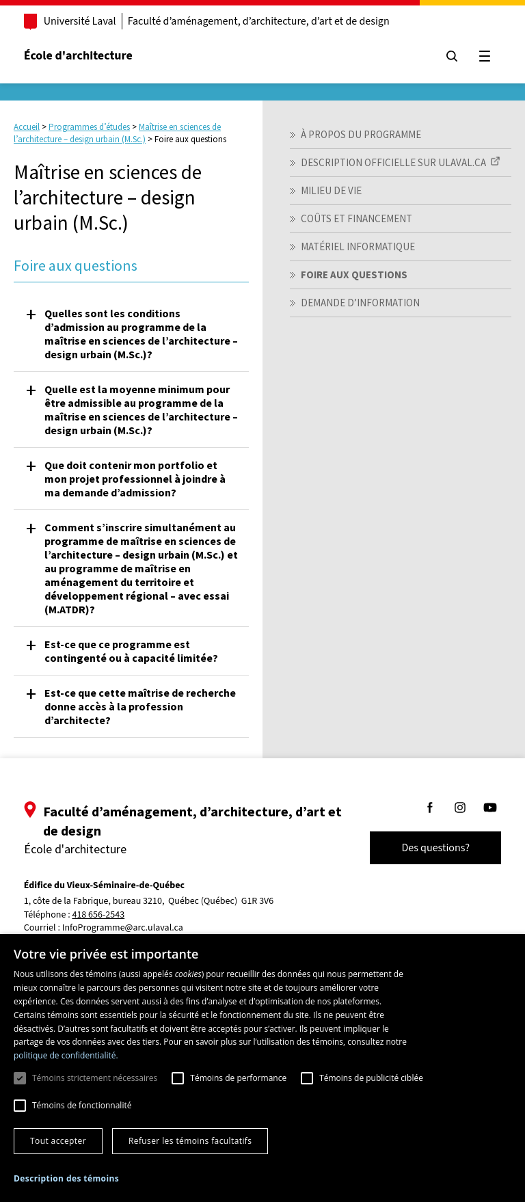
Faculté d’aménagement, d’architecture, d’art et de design (259, 21)
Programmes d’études (89, 127)
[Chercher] (451, 56)
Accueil (27, 127)
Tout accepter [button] (58, 1141)
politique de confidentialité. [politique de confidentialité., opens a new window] (66, 1055)
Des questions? (435, 847)
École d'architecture (79, 55)
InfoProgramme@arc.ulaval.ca (123, 928)
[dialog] (262, 1068)
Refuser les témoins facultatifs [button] (190, 1141)
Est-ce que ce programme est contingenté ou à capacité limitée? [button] (131, 651)
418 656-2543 (99, 915)
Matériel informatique (358, 246)
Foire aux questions (354, 274)
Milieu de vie (331, 190)
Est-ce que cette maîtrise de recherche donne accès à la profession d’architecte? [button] (140, 706)
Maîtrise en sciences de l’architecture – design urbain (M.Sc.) (117, 133)
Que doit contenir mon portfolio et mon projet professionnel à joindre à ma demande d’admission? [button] (135, 478)
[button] (66, 1178)
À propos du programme (361, 134)
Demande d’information (360, 302)
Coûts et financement (356, 218)
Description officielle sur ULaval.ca (393, 162)
